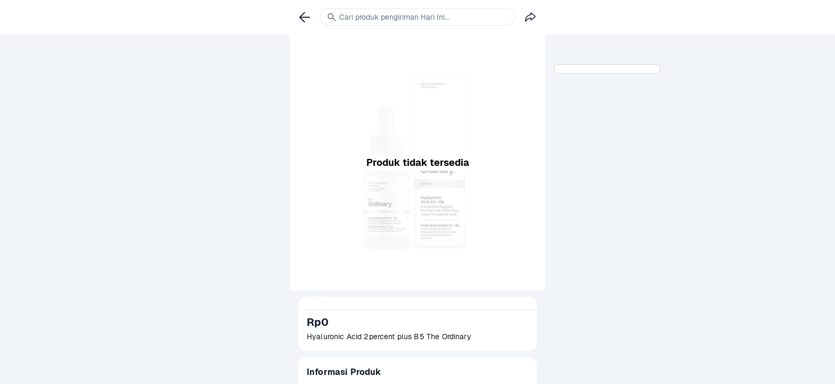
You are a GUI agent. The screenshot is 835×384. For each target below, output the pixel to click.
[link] (304, 17)
